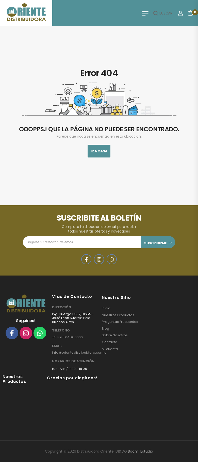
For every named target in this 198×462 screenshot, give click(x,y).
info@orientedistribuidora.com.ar (80, 352)
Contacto (109, 342)
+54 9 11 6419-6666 (67, 337)
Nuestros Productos (118, 315)
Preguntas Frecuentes (120, 322)
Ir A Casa (99, 151)
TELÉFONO (61, 330)
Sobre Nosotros (115, 335)
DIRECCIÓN (61, 307)
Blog (105, 329)
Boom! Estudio (140, 451)
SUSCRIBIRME (155, 243)
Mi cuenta (110, 349)
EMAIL (57, 346)
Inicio (106, 308)
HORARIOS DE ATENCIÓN (73, 361)
